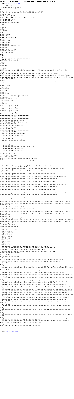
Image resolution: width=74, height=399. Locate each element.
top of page (6, 395)
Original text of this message (4, 397)
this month (18, 3)
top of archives (13, 3)
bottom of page (7, 3)
